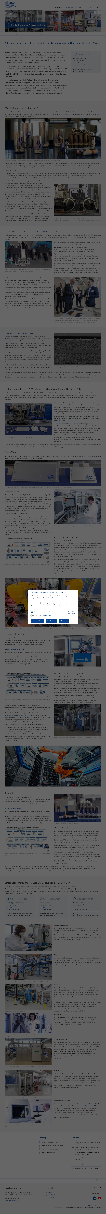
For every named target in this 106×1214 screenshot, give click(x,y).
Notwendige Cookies (38, 612)
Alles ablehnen (63, 620)
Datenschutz (71, 613)
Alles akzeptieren (51, 620)
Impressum (71, 611)
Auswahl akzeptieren (37, 620)
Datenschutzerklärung (44, 606)
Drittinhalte (36, 615)
